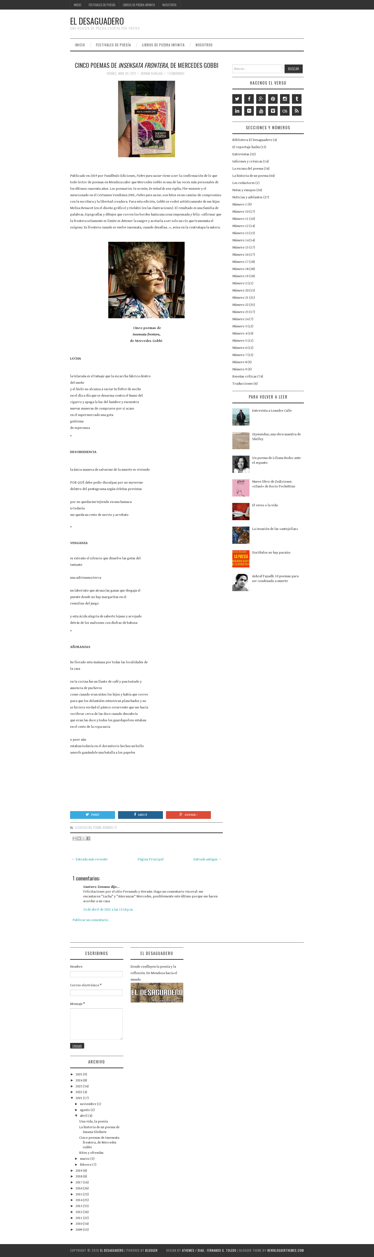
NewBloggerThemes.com (285, 1250)
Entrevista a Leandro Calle (272, 411)
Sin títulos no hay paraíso (271, 552)
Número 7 (239, 355)
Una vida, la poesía (93, 1121)
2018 (79, 1176)
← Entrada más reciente (89, 859)
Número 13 (240, 233)
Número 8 (239, 362)
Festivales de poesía (102, 4)
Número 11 (240, 219)
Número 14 (240, 240)
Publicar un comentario (90, 920)
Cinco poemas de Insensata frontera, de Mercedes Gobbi (99, 1142)
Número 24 (240, 319)
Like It (140, 814)
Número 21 (110, 827)
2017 (79, 1182)
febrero (86, 1165)
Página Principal (151, 859)
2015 (79, 1194)
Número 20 (240, 290)
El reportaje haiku (246, 147)
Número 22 (240, 305)
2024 (79, 1080)
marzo (85, 1159)
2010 (79, 1224)
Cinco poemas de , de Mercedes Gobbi (146, 65)
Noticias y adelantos (247, 197)
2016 (79, 1188)
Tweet (92, 814)
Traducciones (242, 384)
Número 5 (239, 341)
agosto (85, 1110)
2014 (79, 1200)
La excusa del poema (88, 827)
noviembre (88, 1104)
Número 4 (239, 333)
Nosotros (169, 4)
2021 (79, 1098)
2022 (79, 1092)
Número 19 (240, 276)
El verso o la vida (265, 505)
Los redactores (243, 183)
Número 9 (239, 369)
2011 (79, 1218)
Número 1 (239, 204)
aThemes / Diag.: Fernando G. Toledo (209, 1250)
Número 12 (240, 226)
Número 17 (240, 262)
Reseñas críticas (244, 376)
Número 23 (240, 312)
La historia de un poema (250, 176)
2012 (79, 1212)
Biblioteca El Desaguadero (252, 140)
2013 (79, 1206)
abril (84, 1116)
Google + (188, 814)
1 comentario (176, 73)
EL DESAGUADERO (97, 21)
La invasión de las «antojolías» (275, 529)
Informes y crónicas (247, 161)
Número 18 (240, 269)
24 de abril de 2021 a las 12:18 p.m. (108, 909)
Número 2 (239, 283)
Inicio (77, 4)
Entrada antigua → (207, 859)
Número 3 (239, 326)
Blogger (151, 1250)
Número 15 (240, 247)
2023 (79, 1086)
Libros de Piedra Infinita (139, 4)
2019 (79, 1171)
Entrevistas (240, 154)
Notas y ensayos (244, 190)
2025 (79, 1074)
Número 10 (240, 212)
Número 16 (240, 255)
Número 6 (239, 348)
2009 (79, 1230)
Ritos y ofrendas (91, 1153)
